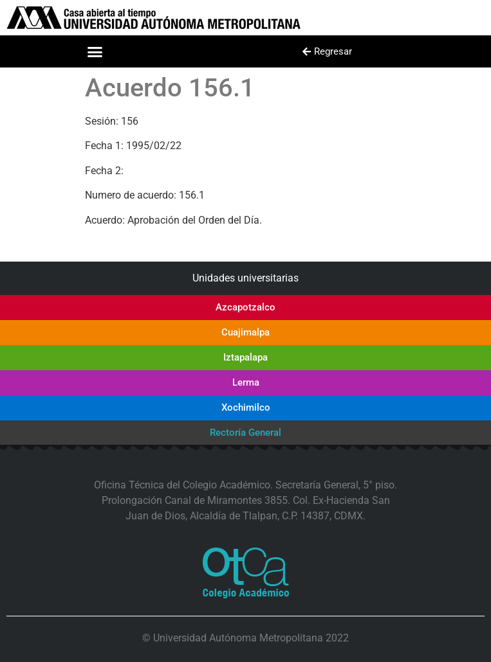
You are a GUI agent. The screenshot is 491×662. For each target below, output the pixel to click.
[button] (94, 51)
